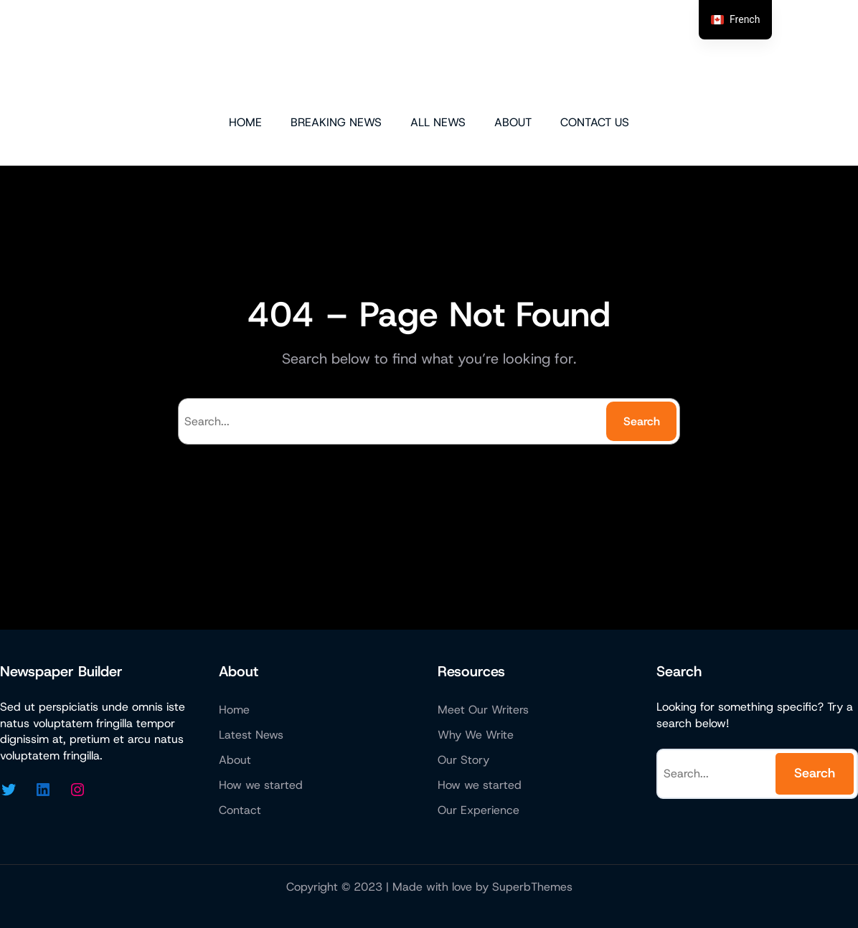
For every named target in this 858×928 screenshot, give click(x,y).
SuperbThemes (532, 886)
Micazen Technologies (429, 56)
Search (641, 421)
